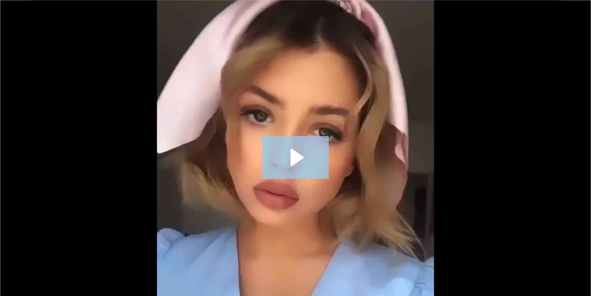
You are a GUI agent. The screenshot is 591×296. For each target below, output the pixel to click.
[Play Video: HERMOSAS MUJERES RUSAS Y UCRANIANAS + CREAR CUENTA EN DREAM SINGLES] (295, 157)
